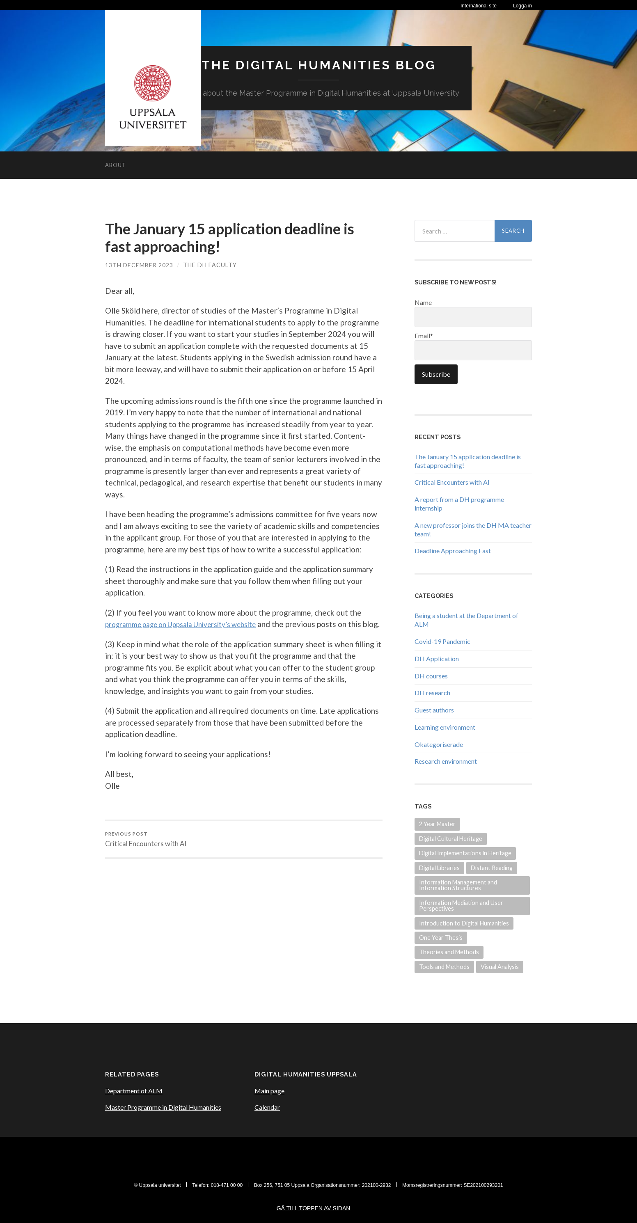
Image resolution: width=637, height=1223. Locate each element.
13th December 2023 (139, 264)
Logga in (522, 6)
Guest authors (434, 709)
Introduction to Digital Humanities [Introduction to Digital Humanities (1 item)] (464, 922)
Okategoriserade (439, 744)
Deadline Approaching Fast (453, 550)
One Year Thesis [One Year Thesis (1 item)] (441, 937)
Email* (473, 345)
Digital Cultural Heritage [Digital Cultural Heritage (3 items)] (450, 838)
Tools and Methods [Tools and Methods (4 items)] (444, 966)
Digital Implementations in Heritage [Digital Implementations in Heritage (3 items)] (465, 852)
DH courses (431, 675)
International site (479, 6)
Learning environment (445, 727)
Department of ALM (134, 1091)
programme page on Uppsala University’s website (191, 623)
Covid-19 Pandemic (442, 641)
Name (473, 312)
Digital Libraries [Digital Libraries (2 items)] (439, 867)
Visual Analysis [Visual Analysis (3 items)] (500, 966)
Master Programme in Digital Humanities (163, 1107)
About (115, 164)
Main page (269, 1091)
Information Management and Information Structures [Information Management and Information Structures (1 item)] (458, 884)
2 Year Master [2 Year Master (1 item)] (437, 823)
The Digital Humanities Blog (318, 64)
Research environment (446, 761)
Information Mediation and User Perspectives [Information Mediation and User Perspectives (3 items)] (461, 905)
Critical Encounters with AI (146, 851)
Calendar (267, 1107)
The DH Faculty (210, 264)
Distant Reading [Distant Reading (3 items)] (492, 867)
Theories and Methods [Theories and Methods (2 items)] (449, 951)
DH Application (437, 658)
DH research (432, 692)
